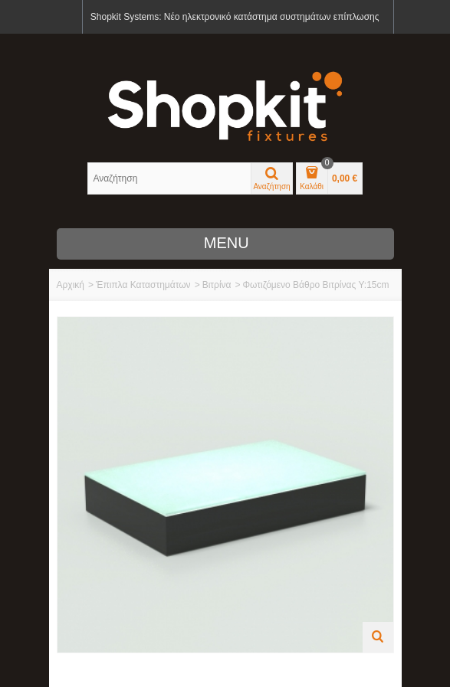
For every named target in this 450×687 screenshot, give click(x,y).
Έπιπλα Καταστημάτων (143, 285)
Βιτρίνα (217, 285)
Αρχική (70, 285)
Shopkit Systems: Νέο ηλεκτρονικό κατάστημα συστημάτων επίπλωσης (234, 16)
